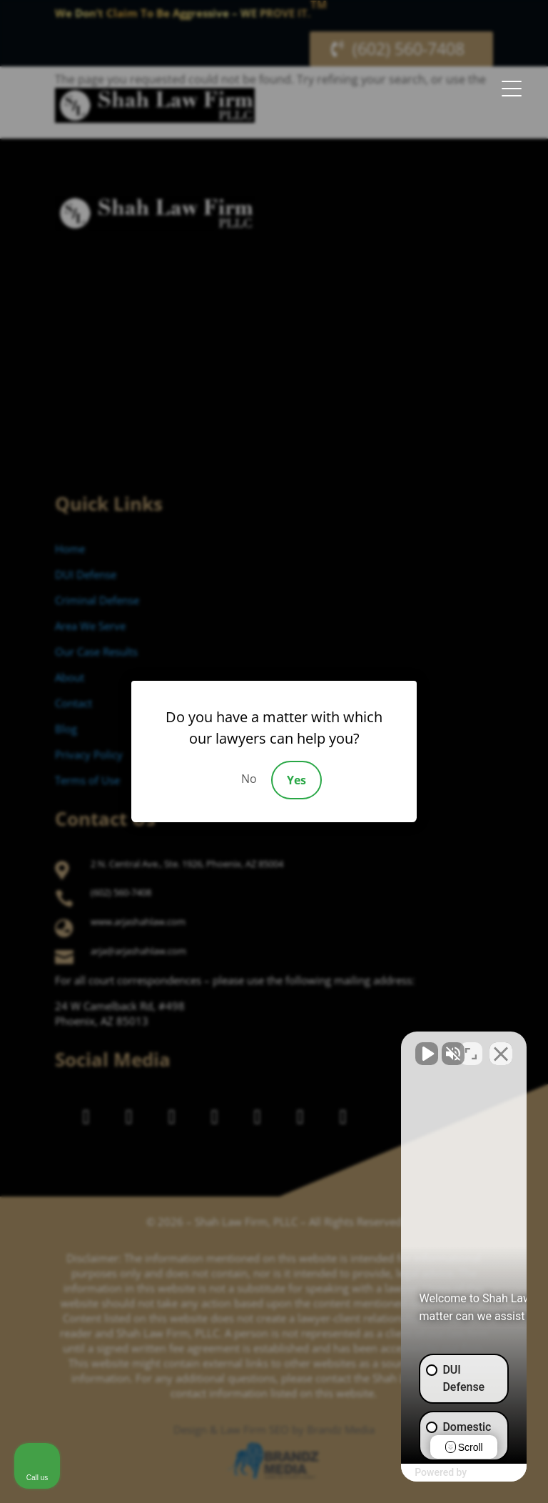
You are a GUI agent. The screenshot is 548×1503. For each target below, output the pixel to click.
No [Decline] (249, 779)
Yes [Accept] (296, 780)
